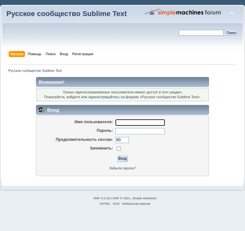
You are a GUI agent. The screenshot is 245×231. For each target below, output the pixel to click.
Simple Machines (144, 198)
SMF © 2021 (122, 198)
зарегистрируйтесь (104, 97)
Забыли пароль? (122, 168)
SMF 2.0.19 (101, 198)
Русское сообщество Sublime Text (66, 14)
